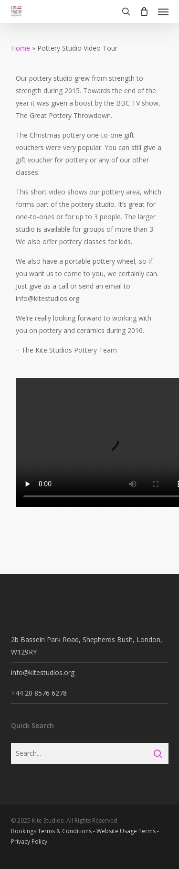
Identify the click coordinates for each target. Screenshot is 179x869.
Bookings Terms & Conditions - (53, 831)
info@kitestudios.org (42, 672)
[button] (163, 11)
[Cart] (144, 11)
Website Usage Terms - (127, 831)
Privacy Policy (29, 841)
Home (20, 48)
